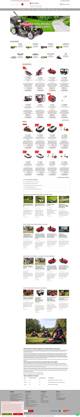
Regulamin (27, 396)
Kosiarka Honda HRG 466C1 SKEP (28, 80)
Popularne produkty (26, 64)
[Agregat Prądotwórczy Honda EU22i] (52, 94)
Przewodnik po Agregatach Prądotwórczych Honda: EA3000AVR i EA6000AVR (39, 299)
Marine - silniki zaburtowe (20, 54)
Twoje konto (43, 391)
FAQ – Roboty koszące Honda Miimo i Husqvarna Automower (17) (33, 185)
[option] (28, 207)
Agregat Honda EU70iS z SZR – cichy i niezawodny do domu (64, 298)
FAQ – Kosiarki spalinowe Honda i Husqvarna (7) (30, 183)
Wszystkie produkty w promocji (64, 177)
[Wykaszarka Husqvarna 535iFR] (64, 152)
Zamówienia (42, 395)
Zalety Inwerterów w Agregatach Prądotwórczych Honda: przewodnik (51, 299)
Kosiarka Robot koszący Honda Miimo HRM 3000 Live (40, 138)
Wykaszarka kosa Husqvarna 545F (52, 165)
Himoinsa (38, 9)
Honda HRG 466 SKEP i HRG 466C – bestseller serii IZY (28, 267)
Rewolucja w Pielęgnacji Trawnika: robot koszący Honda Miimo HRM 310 (63, 206)
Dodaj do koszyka (28, 90)
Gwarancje (27, 395)
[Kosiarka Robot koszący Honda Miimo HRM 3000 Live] (40, 125)
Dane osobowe (43, 394)
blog (57, 9)
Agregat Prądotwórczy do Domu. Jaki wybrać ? (28, 298)
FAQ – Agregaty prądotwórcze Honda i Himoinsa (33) (31, 181)
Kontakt (58, 391)
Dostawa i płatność (28, 394)
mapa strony (27, 403)
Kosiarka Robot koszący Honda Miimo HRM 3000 (52, 138)
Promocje (24, 121)
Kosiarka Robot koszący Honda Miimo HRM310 (40, 165)
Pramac (49, 9)
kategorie (23, 9)
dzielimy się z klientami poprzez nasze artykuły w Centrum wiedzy (42, 359)
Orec (53, 9)
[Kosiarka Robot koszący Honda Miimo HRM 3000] (52, 125)
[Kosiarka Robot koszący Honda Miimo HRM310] (40, 152)
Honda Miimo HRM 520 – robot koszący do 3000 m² (28, 205)
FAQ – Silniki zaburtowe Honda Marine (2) (29, 187)
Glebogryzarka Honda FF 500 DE (40, 80)
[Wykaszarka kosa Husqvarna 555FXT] (64, 125)
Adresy (42, 398)
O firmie (28, 9)
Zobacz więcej (20, 46)
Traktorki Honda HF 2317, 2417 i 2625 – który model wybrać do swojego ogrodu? (52, 236)
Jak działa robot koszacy (50, 205)
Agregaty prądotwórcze (35, 54)
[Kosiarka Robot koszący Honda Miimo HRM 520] (28, 152)
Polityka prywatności (28, 398)
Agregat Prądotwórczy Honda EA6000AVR (28, 107)
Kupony (42, 399)
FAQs (61, 9)
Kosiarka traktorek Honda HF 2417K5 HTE (52, 80)
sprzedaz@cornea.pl (61, 399)
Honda (33, 9)
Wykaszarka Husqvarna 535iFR (64, 165)
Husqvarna (43, 9)
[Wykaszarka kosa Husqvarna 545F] (52, 152)
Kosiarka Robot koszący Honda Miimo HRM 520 (28, 165)
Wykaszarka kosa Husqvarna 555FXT (64, 138)
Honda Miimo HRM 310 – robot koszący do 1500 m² (40, 205)
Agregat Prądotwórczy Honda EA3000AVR (64, 80)
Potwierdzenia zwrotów (44, 396)
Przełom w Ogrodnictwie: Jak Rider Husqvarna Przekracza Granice (63, 236)
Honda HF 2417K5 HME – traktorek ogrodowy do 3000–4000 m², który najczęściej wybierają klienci (40, 236)
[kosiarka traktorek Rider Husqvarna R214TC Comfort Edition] (28, 124)
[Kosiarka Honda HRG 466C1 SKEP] (28, 68)
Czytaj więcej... (25, 216)
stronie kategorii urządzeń (39, 374)
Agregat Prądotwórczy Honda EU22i (52, 107)
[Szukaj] (16, 4)
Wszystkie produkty (66, 120)
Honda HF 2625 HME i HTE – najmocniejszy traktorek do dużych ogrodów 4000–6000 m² (28, 236)
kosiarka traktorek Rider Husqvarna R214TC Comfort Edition (28, 138)
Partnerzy (26, 399)
